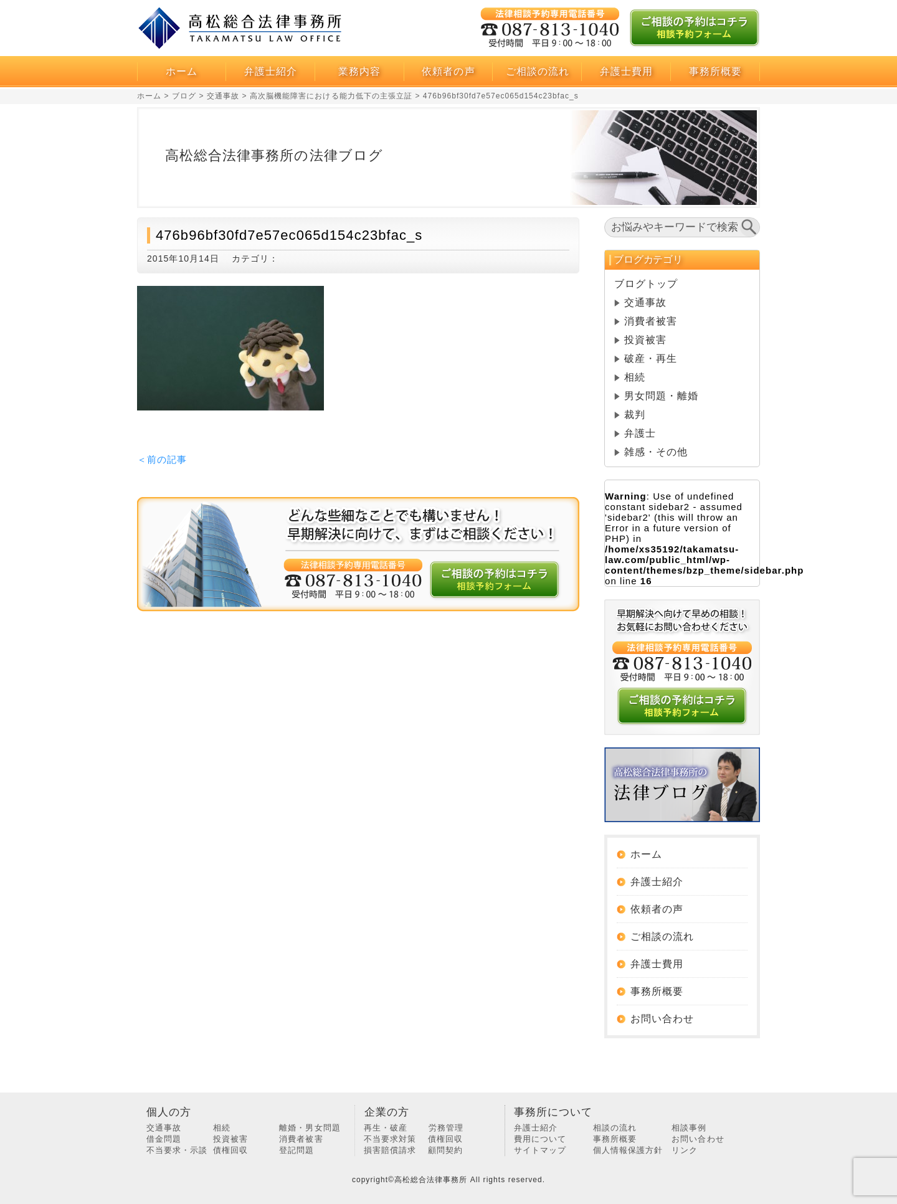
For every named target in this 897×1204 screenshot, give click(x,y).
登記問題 (296, 1150)
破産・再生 (650, 358)
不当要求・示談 (176, 1150)
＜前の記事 (162, 459)
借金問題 (163, 1139)
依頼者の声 (448, 71)
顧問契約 (445, 1150)
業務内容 (359, 71)
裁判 (634, 414)
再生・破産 (385, 1127)
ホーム (181, 71)
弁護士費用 (626, 71)
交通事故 (645, 302)
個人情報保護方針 (628, 1150)
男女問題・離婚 (661, 396)
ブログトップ (646, 283)
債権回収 (230, 1150)
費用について (540, 1139)
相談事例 (689, 1127)
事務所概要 (715, 71)
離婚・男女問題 (309, 1127)
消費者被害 (650, 321)
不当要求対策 (390, 1139)
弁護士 (640, 433)
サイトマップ (540, 1150)
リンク (685, 1150)
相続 (634, 377)
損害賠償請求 (390, 1150)
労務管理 (446, 1127)
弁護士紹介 (270, 71)
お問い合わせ (662, 1018)
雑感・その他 (656, 452)
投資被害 (645, 339)
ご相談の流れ (537, 71)
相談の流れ (615, 1127)
